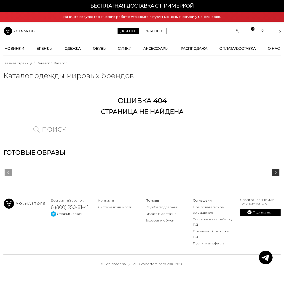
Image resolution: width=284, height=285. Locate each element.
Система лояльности (115, 207)
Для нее (128, 31)
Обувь (99, 49)
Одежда (72, 49)
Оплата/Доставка (237, 49)
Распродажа (194, 49)
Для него (154, 31)
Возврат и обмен (159, 220)
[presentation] (8, 173)
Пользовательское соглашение (208, 210)
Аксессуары (156, 49)
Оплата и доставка (160, 214)
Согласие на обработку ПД (213, 222)
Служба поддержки (161, 207)
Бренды (44, 49)
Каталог (43, 63)
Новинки (14, 49)
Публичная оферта (209, 243)
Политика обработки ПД (211, 234)
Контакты (106, 200)
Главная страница (17, 63)
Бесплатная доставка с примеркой (142, 6)
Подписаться (260, 212)
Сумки (124, 49)
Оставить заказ (66, 214)
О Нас (274, 49)
